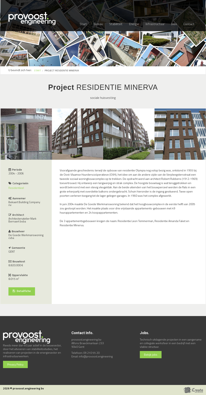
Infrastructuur (155, 23)
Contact (188, 23)
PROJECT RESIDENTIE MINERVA (62, 70)
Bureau (98, 23)
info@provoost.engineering (96, 356)
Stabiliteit (116, 23)
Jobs (174, 23)
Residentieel (16, 188)
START (37, 70)
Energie (134, 23)
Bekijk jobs (150, 354)
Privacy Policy (15, 364)
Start (83, 23)
